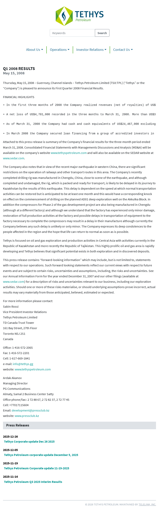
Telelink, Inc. (147, 504)
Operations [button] (58, 49)
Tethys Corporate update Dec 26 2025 (29, 441)
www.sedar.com (13, 158)
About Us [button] (33, 49)
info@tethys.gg (23, 364)
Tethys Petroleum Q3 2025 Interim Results (33, 482)
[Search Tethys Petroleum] (72, 33)
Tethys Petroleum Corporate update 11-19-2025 (36, 468)
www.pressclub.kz (27, 416)
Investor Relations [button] (90, 49)
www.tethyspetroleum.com (69, 153)
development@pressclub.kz (30, 410)
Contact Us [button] (121, 49)
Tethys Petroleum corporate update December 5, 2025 (41, 455)
